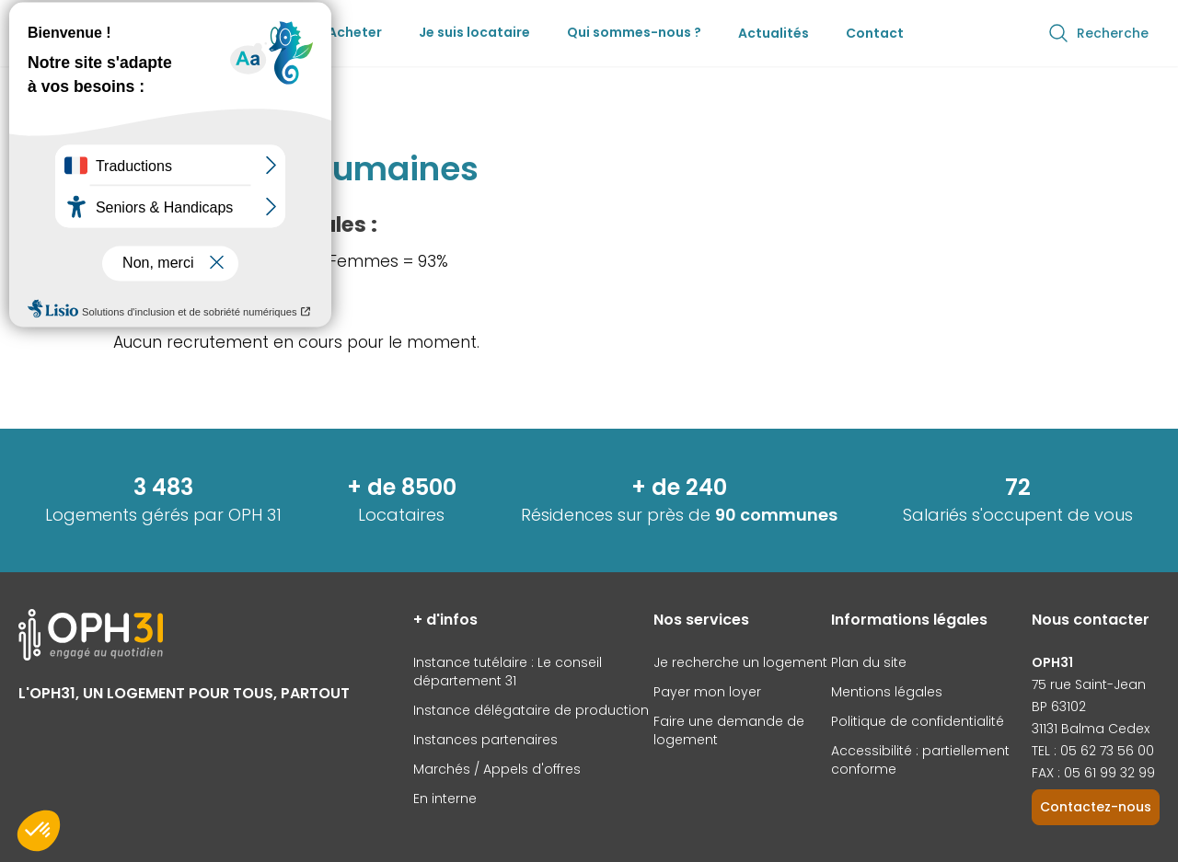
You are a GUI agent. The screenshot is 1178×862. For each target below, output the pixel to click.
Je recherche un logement (740, 662)
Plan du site (869, 662)
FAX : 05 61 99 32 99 (1093, 773)
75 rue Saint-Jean (1089, 684)
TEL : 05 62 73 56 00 (1093, 750)
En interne (445, 798)
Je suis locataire (474, 32)
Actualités (773, 33)
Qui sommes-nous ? (634, 32)
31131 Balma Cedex (1090, 728)
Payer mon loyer (707, 692)
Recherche (1098, 33)
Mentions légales (886, 692)
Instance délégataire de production (531, 710)
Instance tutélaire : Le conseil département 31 (507, 671)
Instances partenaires (485, 739)
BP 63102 (1059, 706)
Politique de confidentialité (917, 721)
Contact (875, 33)
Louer (272, 32)
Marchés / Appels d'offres (497, 769)
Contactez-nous (1095, 807)
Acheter (355, 32)
